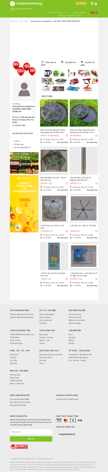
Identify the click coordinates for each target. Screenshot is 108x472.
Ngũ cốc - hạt (44, 340)
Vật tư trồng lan (45, 317)
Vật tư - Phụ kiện (47, 310)
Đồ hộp (71, 343)
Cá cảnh (13, 358)
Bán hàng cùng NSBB (66, 16)
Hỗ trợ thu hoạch (75, 317)
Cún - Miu (13, 360)
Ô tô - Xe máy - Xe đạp (77, 360)
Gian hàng (24, 21)
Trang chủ (14, 21)
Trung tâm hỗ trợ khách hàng (67, 399)
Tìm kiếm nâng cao (57, 13)
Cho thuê (42, 360)
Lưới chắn (43, 323)
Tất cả (16, 141)
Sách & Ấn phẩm (45, 358)
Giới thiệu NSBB (79, 13)
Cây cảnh (13, 363)
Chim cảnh (14, 355)
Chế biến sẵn (75, 330)
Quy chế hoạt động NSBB (19, 399)
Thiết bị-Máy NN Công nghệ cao (22, 334)
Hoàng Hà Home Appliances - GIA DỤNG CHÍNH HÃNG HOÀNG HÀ (55, 21)
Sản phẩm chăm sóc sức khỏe (50, 355)
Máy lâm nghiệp (75, 323)
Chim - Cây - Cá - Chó (20, 351)
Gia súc (42, 343)
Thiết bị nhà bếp (16, 381)
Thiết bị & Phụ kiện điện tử (78, 358)
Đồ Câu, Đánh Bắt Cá (22, 147)
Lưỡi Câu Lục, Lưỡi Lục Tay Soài (83, 225)
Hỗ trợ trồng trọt (75, 314)
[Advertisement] (54, 41)
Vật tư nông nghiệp (46, 314)
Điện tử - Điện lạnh (17, 384)
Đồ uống (72, 337)
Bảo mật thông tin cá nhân (20, 402)
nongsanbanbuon (67, 434)
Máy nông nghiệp (77, 310)
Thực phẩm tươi (47, 330)
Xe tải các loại (15, 340)
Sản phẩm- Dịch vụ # (49, 351)
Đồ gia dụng (19, 144)
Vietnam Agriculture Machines (21, 317)
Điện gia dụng (15, 375)
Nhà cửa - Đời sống (19, 371)
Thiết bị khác (15, 337)
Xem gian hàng (62, 142)
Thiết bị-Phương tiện (20, 330)
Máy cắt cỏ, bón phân (77, 320)
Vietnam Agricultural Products (21, 314)
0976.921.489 (20, 125)
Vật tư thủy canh (45, 320)
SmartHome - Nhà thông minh (80, 355)
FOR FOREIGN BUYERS (19, 310)
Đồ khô (71, 340)
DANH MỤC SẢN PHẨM (21, 9)
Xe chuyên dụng (16, 343)
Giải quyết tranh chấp (18, 405)
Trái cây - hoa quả (46, 337)
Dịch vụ (42, 363)
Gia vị (71, 334)
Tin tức (79, 16)
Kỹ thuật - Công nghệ (79, 351)
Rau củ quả (43, 334)
